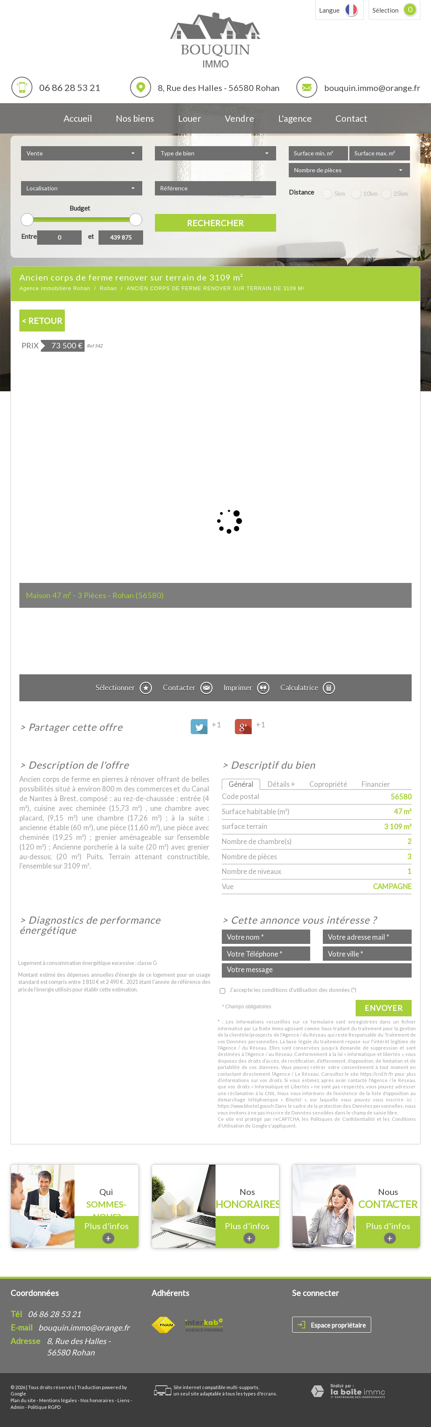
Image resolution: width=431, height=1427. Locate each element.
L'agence (295, 118)
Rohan (108, 288)
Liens (123, 1400)
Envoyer (383, 1008)
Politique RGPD (44, 1407)
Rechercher (215, 223)
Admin (17, 1407)
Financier (376, 784)
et (91, 236)
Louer (189, 118)
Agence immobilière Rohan (54, 288)
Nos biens (135, 118)
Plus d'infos (106, 1232)
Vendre (239, 118)
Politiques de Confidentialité (343, 1119)
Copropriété (328, 784)
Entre (29, 236)
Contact (351, 118)
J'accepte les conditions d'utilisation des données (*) (293, 989)
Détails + (281, 784)
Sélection (385, 10)
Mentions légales (58, 1400)
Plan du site (23, 1400)
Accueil (78, 118)
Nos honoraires (97, 1400)
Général (241, 784)
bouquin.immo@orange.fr (372, 88)
